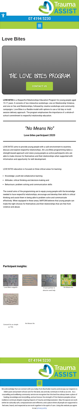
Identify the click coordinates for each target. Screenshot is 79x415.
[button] (3, 15)
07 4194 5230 (39, 18)
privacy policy (42, 409)
